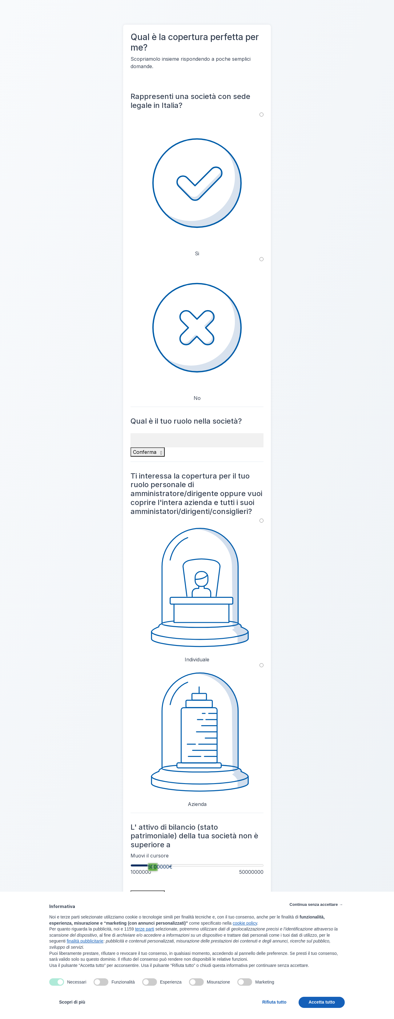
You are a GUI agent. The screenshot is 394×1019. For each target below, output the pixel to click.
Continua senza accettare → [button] (316, 904)
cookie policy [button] (245, 923)
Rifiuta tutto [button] (274, 1002)
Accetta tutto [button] (321, 1002)
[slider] (152, 867)
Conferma (147, 452)
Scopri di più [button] (72, 1002)
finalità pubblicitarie (85, 941)
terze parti (144, 929)
